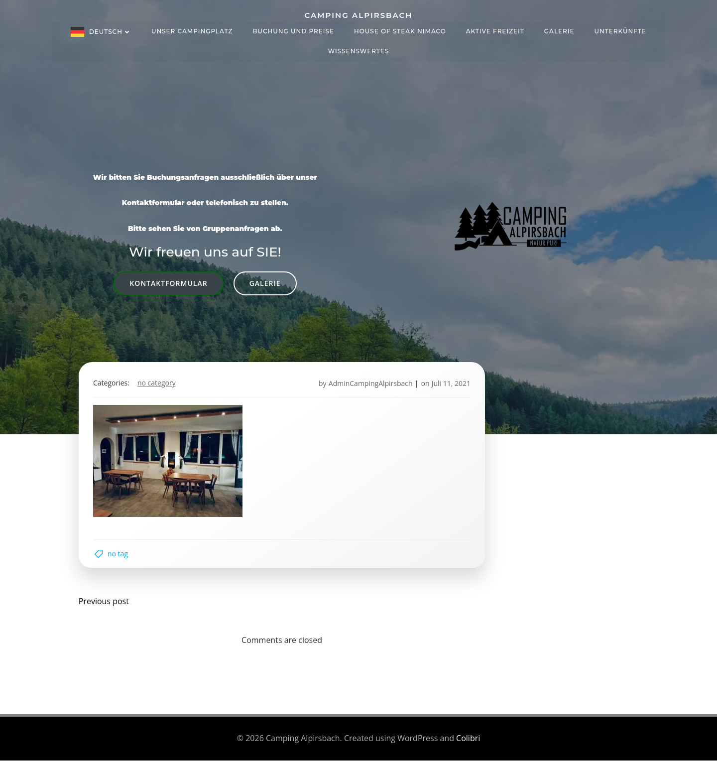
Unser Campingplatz (192, 30)
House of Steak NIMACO (400, 30)
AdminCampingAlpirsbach (370, 384)
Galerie (559, 30)
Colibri (468, 741)
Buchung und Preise (293, 30)
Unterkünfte (621, 30)
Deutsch (110, 31)
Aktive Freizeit (495, 30)
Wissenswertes (358, 50)
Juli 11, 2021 (450, 384)
